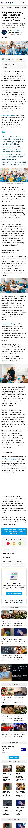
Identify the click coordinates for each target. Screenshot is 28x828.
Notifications (21, 59)
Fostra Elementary (7, 115)
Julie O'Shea (17, 30)
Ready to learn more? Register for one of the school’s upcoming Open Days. (14, 531)
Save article (10, 59)
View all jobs (14, 757)
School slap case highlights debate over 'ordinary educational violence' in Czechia (20, 811)
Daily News (9, 7)
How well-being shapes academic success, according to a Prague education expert (20, 794)
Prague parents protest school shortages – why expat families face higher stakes (7, 794)
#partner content (18, 565)
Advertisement (25, 663)
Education (5, 37)
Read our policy (21, 66)
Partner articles (14, 684)
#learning (6, 565)
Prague (17, 7)
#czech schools (7, 561)
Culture (23, 7)
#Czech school (7, 557)
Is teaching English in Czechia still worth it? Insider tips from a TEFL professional (7, 811)
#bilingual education (9, 550)
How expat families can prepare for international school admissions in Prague (20, 777)
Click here (20, 602)
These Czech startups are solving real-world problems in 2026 (19, 734)
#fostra (19, 561)
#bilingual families (9, 553)
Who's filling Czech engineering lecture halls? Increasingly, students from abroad (7, 777)
